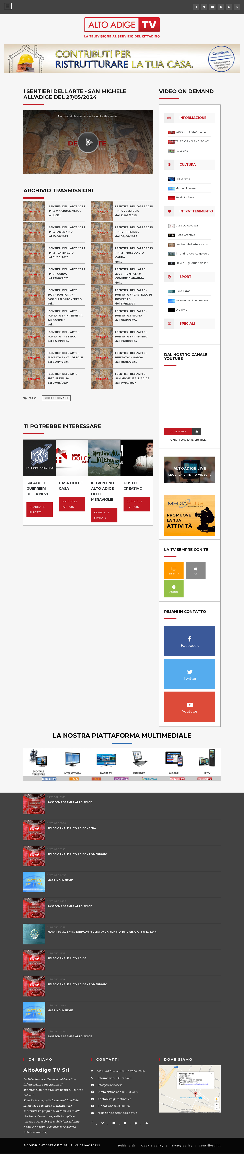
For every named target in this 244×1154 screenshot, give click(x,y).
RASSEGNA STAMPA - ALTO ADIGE (193, 132)
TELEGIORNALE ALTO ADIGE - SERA (71, 828)
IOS (196, 568)
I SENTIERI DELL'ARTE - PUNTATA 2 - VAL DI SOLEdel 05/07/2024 (65, 357)
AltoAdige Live (190, 468)
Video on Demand (56, 398)
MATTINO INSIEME (60, 880)
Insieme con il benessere (191, 300)
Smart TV (174, 568)
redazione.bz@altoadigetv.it (117, 1112)
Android (174, 586)
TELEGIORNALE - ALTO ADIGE (193, 141)
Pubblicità (126, 1146)
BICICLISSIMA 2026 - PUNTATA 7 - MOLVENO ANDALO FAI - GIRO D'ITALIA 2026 (101, 932)
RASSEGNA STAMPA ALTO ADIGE (69, 802)
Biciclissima (182, 291)
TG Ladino (181, 150)
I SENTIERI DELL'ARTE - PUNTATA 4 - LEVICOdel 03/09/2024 (63, 337)
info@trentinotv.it (110, 1085)
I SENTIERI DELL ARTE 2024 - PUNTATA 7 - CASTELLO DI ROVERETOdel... (64, 297)
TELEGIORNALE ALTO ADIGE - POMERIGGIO (77, 854)
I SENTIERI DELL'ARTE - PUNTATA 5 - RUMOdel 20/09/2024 (131, 316)
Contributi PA (210, 1146)
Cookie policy (152, 1146)
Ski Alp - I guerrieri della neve (193, 262)
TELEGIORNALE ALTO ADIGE (66, 958)
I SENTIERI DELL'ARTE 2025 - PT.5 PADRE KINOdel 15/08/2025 (66, 232)
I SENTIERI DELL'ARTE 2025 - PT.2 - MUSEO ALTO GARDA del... (134, 255)
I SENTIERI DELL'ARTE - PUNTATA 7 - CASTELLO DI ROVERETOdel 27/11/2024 (133, 297)
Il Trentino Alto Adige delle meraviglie (193, 253)
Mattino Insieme (186, 188)
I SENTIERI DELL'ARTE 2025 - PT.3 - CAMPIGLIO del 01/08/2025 (66, 253)
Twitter (189, 670)
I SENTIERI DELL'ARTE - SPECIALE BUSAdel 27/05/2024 (63, 378)
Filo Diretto (182, 178)
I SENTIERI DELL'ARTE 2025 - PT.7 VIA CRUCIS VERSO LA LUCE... (66, 211)
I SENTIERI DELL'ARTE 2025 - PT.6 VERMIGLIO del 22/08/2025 (134, 211)
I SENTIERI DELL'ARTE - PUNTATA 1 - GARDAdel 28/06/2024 (131, 357)
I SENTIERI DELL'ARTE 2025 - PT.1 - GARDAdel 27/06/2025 (66, 274)
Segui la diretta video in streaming (200, 474)
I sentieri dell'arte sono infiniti (193, 244)
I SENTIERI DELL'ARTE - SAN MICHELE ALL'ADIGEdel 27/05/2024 (132, 378)
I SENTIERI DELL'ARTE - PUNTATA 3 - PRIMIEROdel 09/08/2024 (131, 337)
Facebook (189, 637)
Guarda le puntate (37, 509)
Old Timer (181, 309)
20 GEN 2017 (178, 431)
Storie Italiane (184, 197)
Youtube (189, 703)
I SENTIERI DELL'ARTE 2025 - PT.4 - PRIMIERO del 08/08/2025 (134, 232)
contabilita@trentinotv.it (115, 1099)
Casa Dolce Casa (186, 225)
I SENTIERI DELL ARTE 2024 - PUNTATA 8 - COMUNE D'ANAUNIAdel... (130, 276)
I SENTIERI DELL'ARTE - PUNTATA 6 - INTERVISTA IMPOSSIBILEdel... (65, 318)
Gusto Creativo (185, 234)
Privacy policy (181, 1146)
